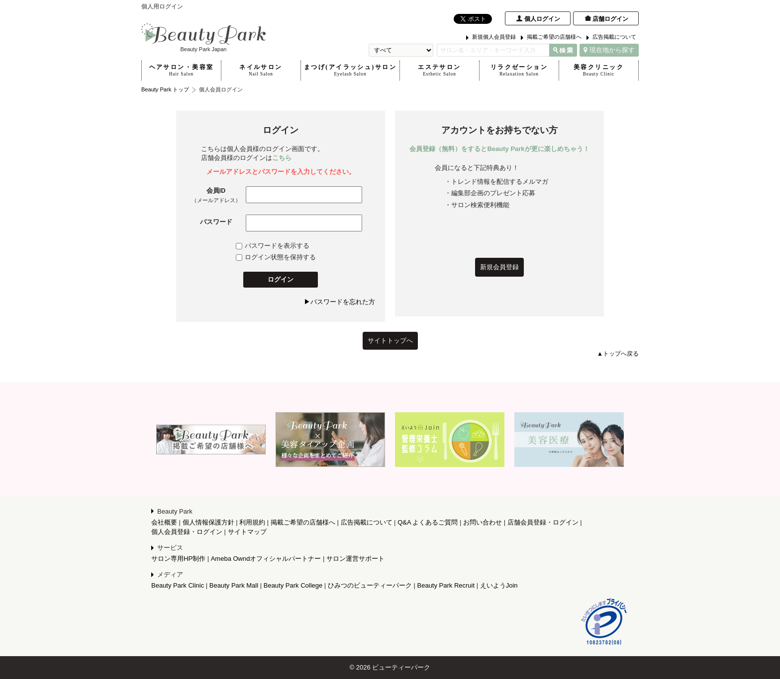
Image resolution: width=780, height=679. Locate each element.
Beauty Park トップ (165, 89)
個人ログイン (542, 18)
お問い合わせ (482, 522)
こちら (282, 157)
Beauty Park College (293, 585)
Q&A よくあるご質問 (427, 522)
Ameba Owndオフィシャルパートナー (266, 558)
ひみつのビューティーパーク (370, 585)
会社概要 (164, 522)
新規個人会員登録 (494, 37)
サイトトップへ (390, 340)
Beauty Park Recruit (446, 585)
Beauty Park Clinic (177, 585)
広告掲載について (614, 37)
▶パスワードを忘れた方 (339, 301)
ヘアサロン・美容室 (181, 70)
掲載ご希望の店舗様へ (554, 37)
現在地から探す (609, 50)
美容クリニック (598, 70)
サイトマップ (247, 531)
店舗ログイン (610, 18)
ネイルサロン (260, 70)
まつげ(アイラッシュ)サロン (350, 70)
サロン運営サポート (355, 558)
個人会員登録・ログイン (186, 531)
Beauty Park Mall (233, 585)
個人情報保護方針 (208, 522)
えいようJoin (499, 585)
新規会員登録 (499, 267)
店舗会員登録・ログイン (543, 522)
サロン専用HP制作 (178, 558)
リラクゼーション (519, 70)
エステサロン (439, 70)
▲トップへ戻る (618, 353)
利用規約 (252, 522)
